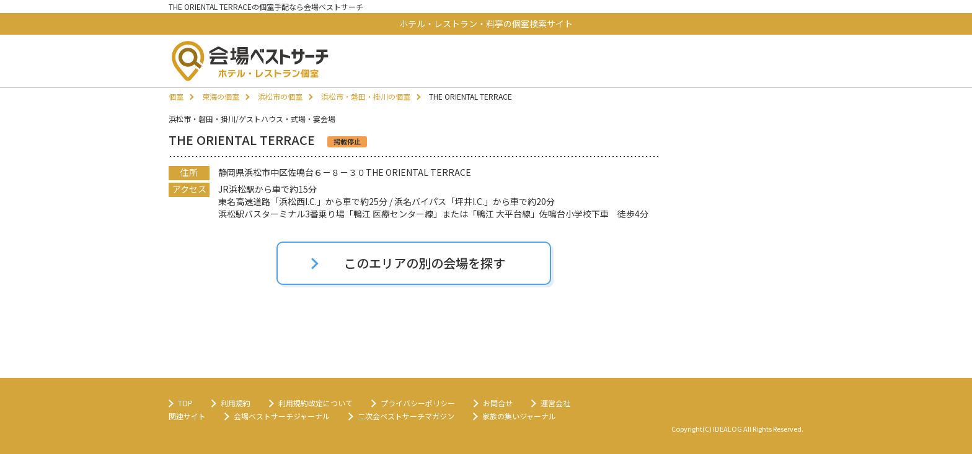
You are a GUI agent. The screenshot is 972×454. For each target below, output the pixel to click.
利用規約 (235, 403)
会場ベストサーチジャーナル (282, 416)
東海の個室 (220, 96)
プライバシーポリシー (418, 403)
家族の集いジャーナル (519, 416)
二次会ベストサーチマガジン (406, 416)
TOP (185, 403)
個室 (176, 96)
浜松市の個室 (280, 96)
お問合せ (498, 403)
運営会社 (555, 403)
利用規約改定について (315, 403)
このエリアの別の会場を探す (424, 263)
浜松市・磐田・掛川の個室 (365, 96)
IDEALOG (727, 429)
